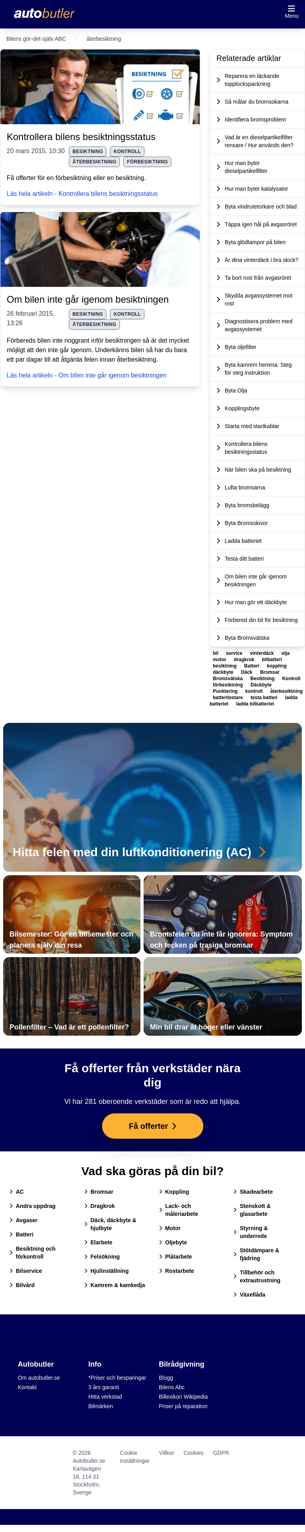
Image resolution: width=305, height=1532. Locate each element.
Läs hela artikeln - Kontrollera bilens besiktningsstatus (82, 193)
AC (16, 1192)
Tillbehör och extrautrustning (256, 1276)
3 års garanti (103, 1387)
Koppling (174, 1192)
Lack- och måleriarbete (178, 1210)
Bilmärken (100, 1406)
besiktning (87, 151)
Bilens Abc (172, 1387)
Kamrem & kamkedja (114, 1285)
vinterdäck (262, 653)
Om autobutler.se (39, 1378)
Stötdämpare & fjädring (256, 1254)
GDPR (221, 1453)
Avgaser (23, 1220)
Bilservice (25, 1271)
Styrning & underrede (250, 1232)
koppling (277, 666)
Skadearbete (253, 1192)
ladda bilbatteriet (255, 704)
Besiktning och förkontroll (32, 1253)
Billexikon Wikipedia (183, 1397)
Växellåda (249, 1294)
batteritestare (228, 697)
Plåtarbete (175, 1256)
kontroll (127, 151)
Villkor (166, 1453)
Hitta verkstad (105, 1397)
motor (220, 659)
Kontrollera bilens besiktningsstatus (81, 136)
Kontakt (27, 1387)
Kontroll (291, 678)
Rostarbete (176, 1271)
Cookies (194, 1453)
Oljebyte (173, 1242)
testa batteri (264, 697)
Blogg (166, 1378)
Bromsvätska (228, 678)
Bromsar (269, 672)
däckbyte (224, 672)
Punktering (226, 691)
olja (285, 653)
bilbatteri (272, 659)
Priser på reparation (183, 1406)
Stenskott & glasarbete (252, 1210)
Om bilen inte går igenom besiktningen (88, 299)
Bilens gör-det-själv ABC (36, 39)
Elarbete (98, 1242)
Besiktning (263, 678)
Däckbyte (260, 685)
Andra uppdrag (32, 1206)
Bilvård (21, 1285)
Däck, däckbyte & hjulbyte (110, 1224)
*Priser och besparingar (117, 1378)
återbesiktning (94, 162)
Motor (170, 1228)
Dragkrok (99, 1206)
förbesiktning (147, 162)
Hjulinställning (106, 1271)
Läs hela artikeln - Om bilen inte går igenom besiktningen (87, 375)
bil (216, 653)
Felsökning (102, 1256)
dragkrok (245, 659)
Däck (247, 672)
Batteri (252, 666)
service (235, 653)
